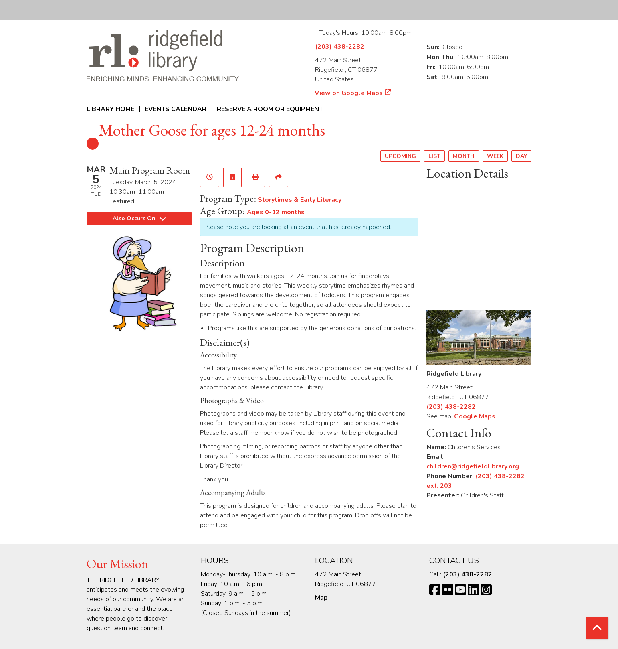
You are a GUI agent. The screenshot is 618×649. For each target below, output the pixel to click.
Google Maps (474, 416)
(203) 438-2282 (339, 46)
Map (321, 597)
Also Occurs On (139, 218)
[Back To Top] (597, 628)
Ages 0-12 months (276, 212)
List (434, 156)
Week (495, 156)
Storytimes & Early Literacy (299, 199)
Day (521, 156)
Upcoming (400, 156)
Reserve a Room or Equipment (270, 109)
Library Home (110, 109)
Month (464, 156)
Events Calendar (175, 109)
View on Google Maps (349, 93)
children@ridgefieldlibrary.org (472, 466)
